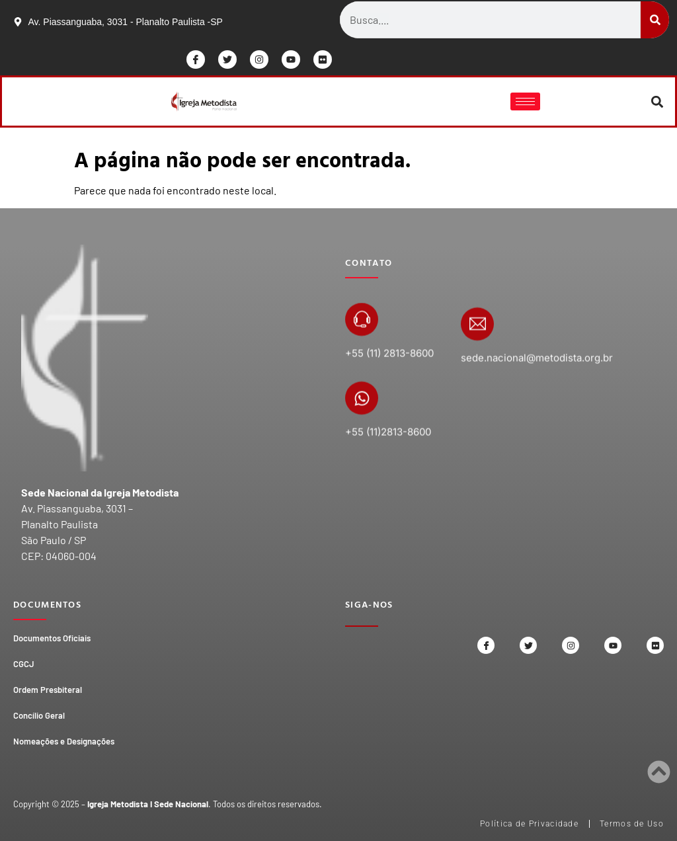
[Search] (655, 19)
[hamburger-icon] (525, 101)
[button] (657, 101)
